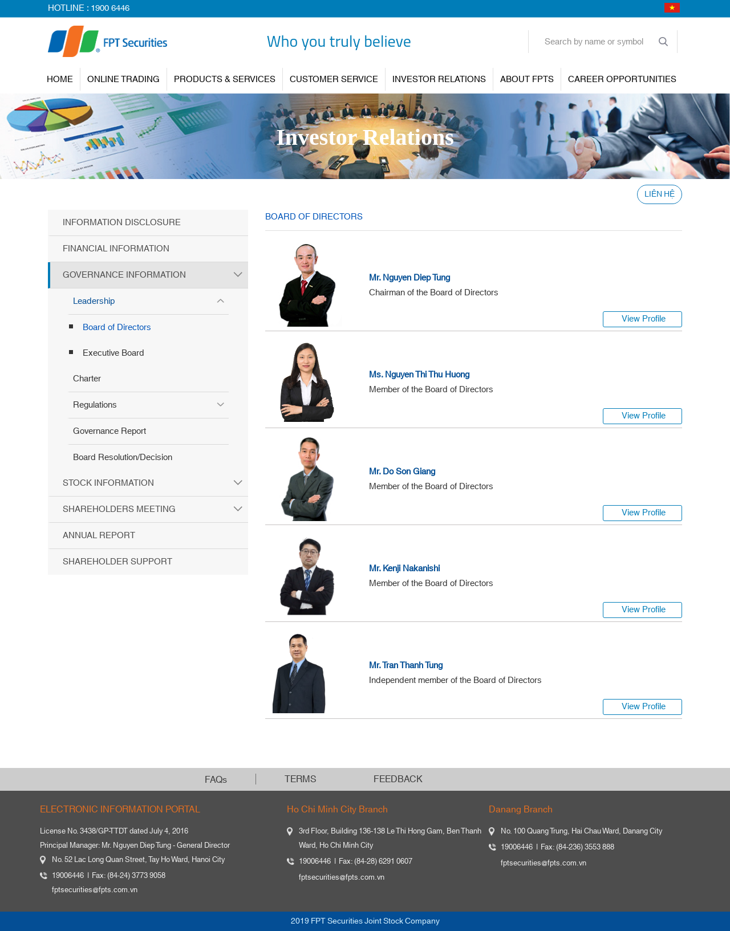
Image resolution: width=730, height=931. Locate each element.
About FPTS (527, 79)
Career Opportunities (622, 79)
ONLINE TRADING (123, 79)
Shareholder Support (117, 562)
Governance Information (124, 275)
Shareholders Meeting (119, 509)
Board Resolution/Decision (122, 457)
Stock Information (108, 483)
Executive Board (113, 353)
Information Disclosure (122, 222)
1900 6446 (110, 8)
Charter (87, 379)
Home (60, 79)
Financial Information (116, 249)
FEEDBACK (398, 779)
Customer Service (334, 79)
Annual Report (99, 535)
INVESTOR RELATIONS (439, 79)
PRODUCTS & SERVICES (224, 79)
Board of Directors (117, 327)
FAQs (216, 779)
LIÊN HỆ (659, 194)
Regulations (95, 405)
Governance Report (109, 431)
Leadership (94, 301)
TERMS (301, 779)
